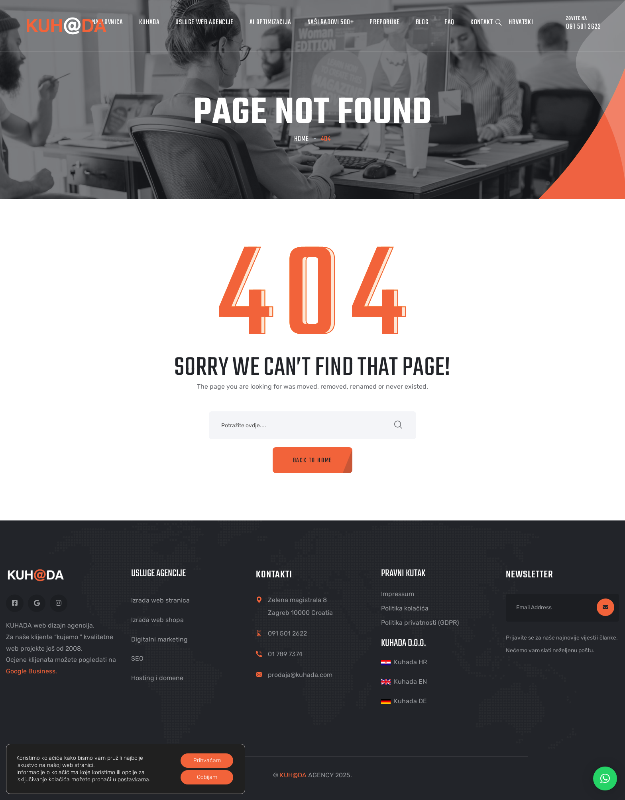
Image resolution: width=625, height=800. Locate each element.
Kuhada (149, 22)
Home (301, 139)
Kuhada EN (410, 681)
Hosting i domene (157, 678)
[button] (605, 778)
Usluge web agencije (204, 22)
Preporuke (384, 22)
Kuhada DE (410, 701)
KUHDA (293, 775)
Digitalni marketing (159, 639)
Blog (422, 22)
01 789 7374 (285, 654)
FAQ (449, 22)
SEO (137, 658)
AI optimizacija (270, 22)
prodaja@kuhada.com (300, 675)
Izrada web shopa (157, 620)
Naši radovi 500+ (330, 22)
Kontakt (481, 22)
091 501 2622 (287, 633)
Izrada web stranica (160, 600)
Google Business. (31, 671)
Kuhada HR (410, 662)
